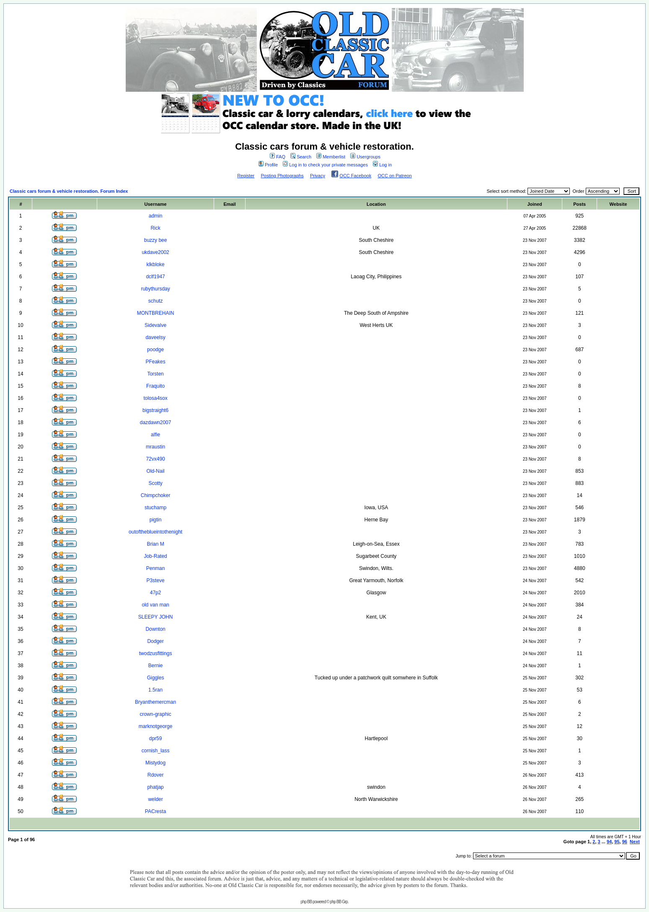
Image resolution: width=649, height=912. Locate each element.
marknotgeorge (156, 726)
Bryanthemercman (155, 702)
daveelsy (155, 337)
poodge (155, 349)
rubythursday (155, 289)
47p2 (155, 593)
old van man (155, 605)
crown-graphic (155, 714)
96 (624, 841)
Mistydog (155, 763)
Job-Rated (155, 556)
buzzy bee (155, 240)
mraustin (155, 447)
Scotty (155, 483)
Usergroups (365, 156)
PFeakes (155, 362)
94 (609, 841)
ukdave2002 (155, 252)
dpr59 (155, 738)
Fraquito (155, 386)
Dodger (155, 641)
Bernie (155, 665)
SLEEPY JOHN (155, 617)
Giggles (155, 678)
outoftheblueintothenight (155, 532)
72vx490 (155, 459)
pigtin (156, 520)
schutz (155, 301)
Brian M (155, 544)
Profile (268, 164)
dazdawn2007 (155, 422)
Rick (155, 228)
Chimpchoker (156, 495)
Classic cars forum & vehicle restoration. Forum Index (69, 191)
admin (156, 216)
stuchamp (155, 507)
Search (300, 156)
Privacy (317, 175)
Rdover (155, 775)
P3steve (155, 580)
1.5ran (155, 690)
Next (635, 841)
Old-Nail (155, 471)
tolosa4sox (155, 398)
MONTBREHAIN (155, 313)
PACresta (155, 811)
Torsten (155, 374)
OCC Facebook (355, 175)
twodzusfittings (155, 653)
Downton (155, 629)
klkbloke (155, 264)
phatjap (155, 787)
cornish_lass (156, 751)
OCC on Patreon (394, 175)
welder (155, 799)
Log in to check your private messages (325, 164)
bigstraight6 (155, 410)
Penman (155, 568)
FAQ (277, 156)
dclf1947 (155, 277)
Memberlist (330, 156)
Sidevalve (155, 325)
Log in (382, 164)
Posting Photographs (282, 175)
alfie (155, 435)
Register (245, 175)
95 (616, 841)
